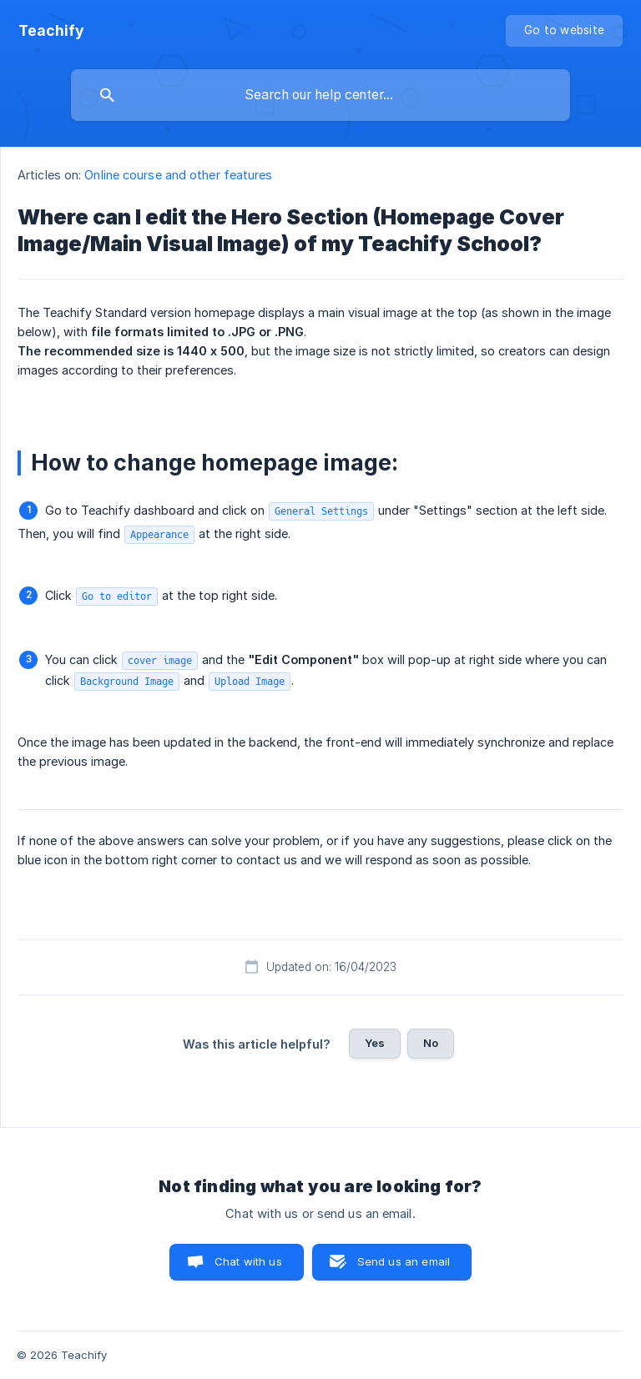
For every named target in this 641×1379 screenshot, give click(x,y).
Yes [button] (375, 1042)
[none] (51, 31)
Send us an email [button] (403, 1261)
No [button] (430, 1042)
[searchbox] (320, 95)
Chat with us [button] (248, 1261)
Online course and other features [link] (178, 175)
